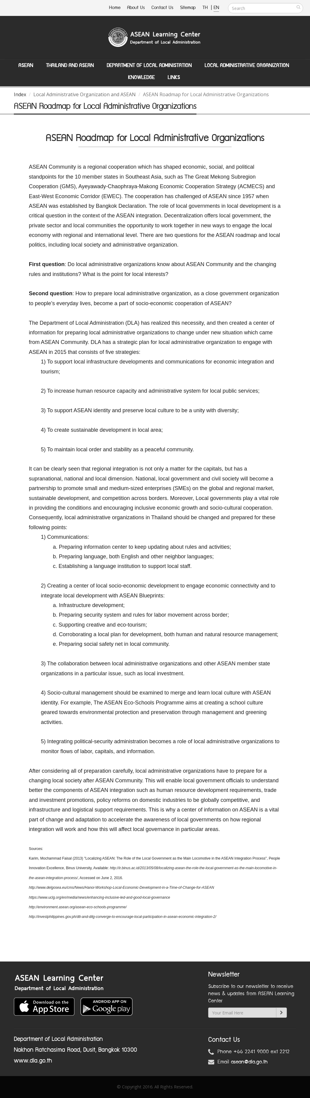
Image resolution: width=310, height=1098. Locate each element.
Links (174, 77)
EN (216, 7)
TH (205, 7)
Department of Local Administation (149, 65)
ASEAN (25, 65)
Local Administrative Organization (247, 65)
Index (20, 94)
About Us (136, 7)
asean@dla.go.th (249, 1061)
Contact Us (162, 7)
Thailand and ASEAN (70, 65)
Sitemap (188, 7)
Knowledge (141, 77)
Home (114, 7)
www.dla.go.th (33, 1061)
